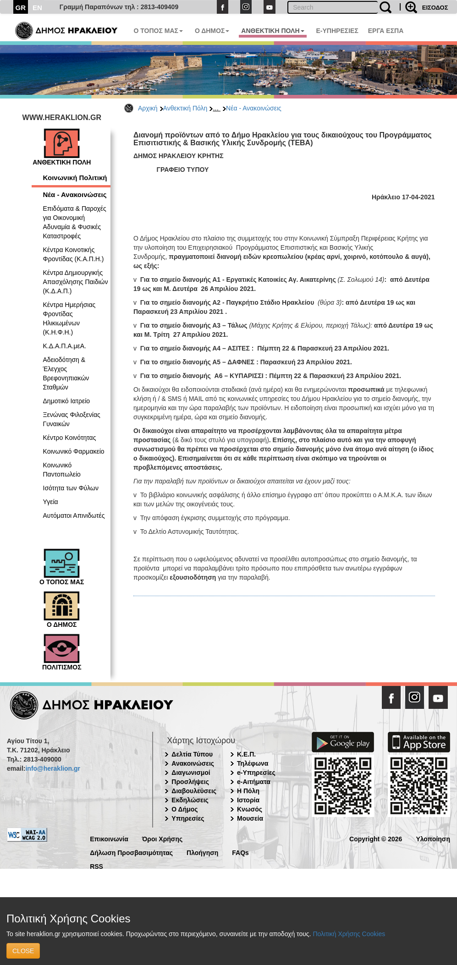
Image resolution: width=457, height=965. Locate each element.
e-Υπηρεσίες (256, 772)
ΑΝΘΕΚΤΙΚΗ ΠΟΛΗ (272, 30)
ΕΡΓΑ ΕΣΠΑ (386, 30)
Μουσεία (250, 818)
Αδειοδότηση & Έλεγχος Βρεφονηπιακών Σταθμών (66, 373)
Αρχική (148, 108)
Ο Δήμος (184, 809)
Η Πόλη (248, 791)
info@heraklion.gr (52, 768)
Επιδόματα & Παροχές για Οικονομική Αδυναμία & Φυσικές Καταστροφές (74, 222)
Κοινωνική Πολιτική (75, 177)
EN (37, 7)
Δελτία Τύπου (192, 754)
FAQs (240, 852)
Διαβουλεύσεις (193, 791)
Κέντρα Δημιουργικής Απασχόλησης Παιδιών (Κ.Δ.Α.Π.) (75, 282)
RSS (96, 866)
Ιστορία (248, 800)
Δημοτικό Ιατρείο (66, 401)
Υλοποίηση (433, 838)
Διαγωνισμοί (190, 772)
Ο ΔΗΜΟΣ (212, 30)
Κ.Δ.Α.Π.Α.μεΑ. (64, 346)
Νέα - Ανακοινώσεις (253, 108)
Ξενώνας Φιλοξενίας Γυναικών (71, 419)
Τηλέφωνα (252, 763)
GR (21, 7)
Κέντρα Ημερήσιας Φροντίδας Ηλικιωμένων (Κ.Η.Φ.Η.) (69, 318)
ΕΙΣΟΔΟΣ (435, 7)
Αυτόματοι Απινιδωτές (74, 515)
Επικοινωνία (109, 838)
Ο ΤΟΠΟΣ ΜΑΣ (158, 30)
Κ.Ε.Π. (246, 754)
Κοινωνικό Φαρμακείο (74, 451)
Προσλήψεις (190, 781)
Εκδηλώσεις (190, 800)
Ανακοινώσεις (192, 763)
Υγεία (50, 501)
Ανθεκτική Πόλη (185, 108)
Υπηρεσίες (187, 818)
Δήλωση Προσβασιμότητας (131, 852)
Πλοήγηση (202, 852)
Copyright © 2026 (375, 838)
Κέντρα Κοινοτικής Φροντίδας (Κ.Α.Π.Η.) (73, 254)
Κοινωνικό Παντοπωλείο (62, 469)
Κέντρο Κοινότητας (69, 437)
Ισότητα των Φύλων (71, 488)
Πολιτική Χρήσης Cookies (349, 934)
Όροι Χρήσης (162, 838)
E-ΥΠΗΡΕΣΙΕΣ (337, 30)
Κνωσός (249, 809)
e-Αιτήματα (253, 781)
